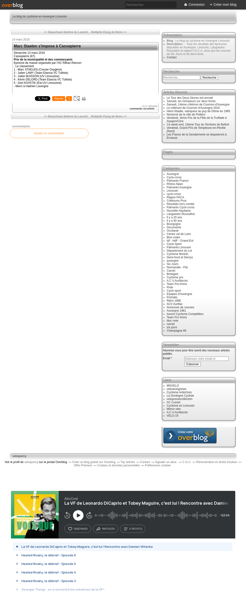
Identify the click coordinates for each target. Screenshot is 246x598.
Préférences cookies (158, 465)
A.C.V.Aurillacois (177, 280)
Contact (172, 57)
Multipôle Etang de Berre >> (108, 32)
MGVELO (173, 385)
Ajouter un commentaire (49, 133)
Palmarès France (177, 180)
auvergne (173, 260)
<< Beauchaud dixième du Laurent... (67, 32)
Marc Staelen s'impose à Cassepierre (47, 46)
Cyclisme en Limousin (181, 405)
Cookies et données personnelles (118, 465)
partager (105, 528)
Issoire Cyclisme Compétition (185, 314)
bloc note (172, 320)
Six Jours (172, 264)
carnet (171, 324)
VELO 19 (172, 415)
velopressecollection (180, 399)
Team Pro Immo (177, 317)
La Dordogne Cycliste (180, 395)
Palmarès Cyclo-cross (181, 207)
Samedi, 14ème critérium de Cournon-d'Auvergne (198, 104)
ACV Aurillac (175, 304)
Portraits (172, 297)
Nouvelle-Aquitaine (179, 210)
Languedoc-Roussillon (181, 214)
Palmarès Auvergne (179, 187)
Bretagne (172, 274)
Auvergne (173, 174)
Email (166, 358)
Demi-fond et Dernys (180, 257)
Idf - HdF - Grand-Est (180, 240)
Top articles (127, 462)
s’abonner (78, 528)
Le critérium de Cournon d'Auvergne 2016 (193, 108)
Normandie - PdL (177, 267)
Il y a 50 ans (174, 220)
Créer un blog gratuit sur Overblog (93, 462)
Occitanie (173, 230)
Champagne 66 (176, 330)
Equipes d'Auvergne (179, 294)
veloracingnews (177, 389)
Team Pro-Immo (177, 284)
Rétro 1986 (174, 300)
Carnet (171, 270)
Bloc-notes (173, 237)
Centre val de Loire (179, 234)
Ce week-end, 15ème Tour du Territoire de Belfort (198, 124)
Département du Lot (179, 250)
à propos (132, 528)
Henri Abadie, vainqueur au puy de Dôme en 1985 (198, 111)
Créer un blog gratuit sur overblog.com (190, 436)
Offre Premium (83, 465)
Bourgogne (174, 224)
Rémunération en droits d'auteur (216, 462)
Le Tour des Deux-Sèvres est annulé (190, 98)
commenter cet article (142, 108)
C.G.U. (187, 462)
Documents (174, 227)
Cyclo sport (174, 290)
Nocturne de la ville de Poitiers (186, 114)
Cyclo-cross (174, 177)
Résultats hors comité (180, 204)
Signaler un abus (166, 462)
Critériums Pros (177, 200)
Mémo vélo (174, 409)
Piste (170, 287)
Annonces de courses (180, 307)
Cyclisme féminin (177, 254)
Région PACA (175, 197)
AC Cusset (173, 402)
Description (175, 44)
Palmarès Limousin (179, 247)
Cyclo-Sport (174, 244)
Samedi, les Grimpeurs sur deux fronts (191, 101)
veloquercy (19, 456)
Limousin (152, 106)
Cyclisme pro (175, 277)
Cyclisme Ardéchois (179, 392)
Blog (170, 40)
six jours (172, 327)
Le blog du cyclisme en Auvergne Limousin (40, 16)
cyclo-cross (174, 194)
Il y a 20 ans (174, 217)
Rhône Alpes (175, 184)
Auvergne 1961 (176, 310)
